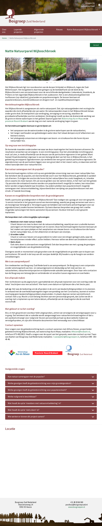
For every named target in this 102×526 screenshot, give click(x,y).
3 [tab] (55, 82)
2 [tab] (51, 82)
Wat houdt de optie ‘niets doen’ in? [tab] (51, 410)
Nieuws (59, 29)
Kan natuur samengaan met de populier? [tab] (51, 376)
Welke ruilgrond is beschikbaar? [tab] (51, 396)
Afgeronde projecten (39, 30)
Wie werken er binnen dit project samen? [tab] (51, 416)
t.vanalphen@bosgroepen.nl (66, 336)
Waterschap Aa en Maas (72, 118)
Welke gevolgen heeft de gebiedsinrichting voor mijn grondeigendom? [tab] (51, 383)
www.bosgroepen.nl (76, 507)
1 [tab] (47, 82)
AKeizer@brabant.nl (80, 331)
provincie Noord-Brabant (16, 121)
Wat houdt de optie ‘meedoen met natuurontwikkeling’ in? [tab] (51, 403)
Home (4, 38)
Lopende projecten (18, 30)
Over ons (4, 30)
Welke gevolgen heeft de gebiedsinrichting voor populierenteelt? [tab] (51, 390)
